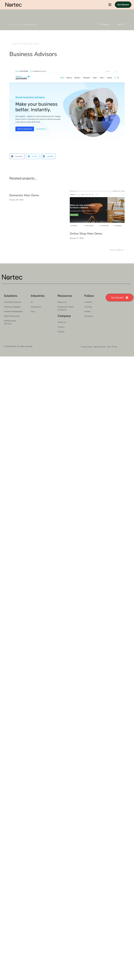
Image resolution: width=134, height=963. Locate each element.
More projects (116, 256)
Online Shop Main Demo (86, 240)
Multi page (28, 50)
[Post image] (97, 216)
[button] (17, 163)
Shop (36, 50)
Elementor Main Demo (24, 202)
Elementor (17, 50)
